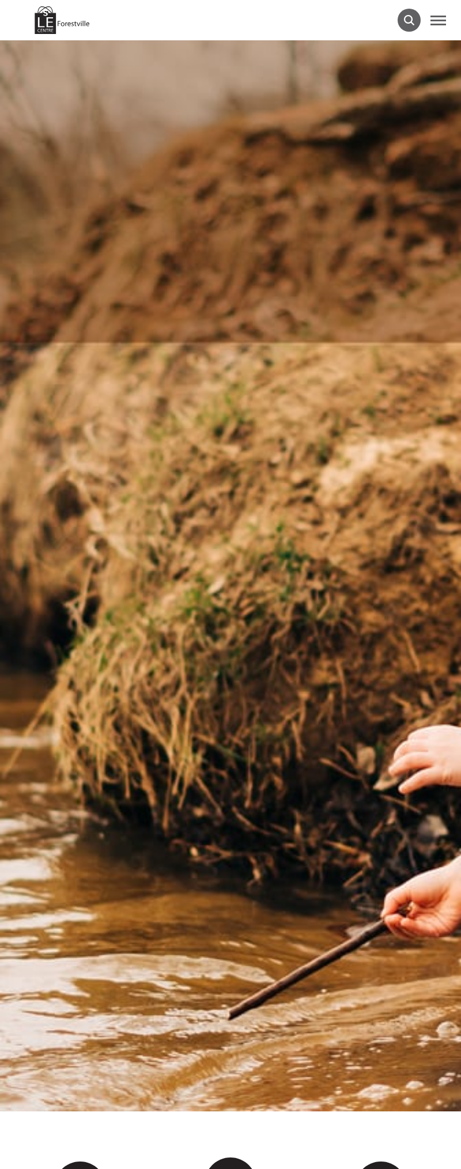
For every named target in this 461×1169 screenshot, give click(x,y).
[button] (438, 20)
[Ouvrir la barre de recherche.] (409, 20)
